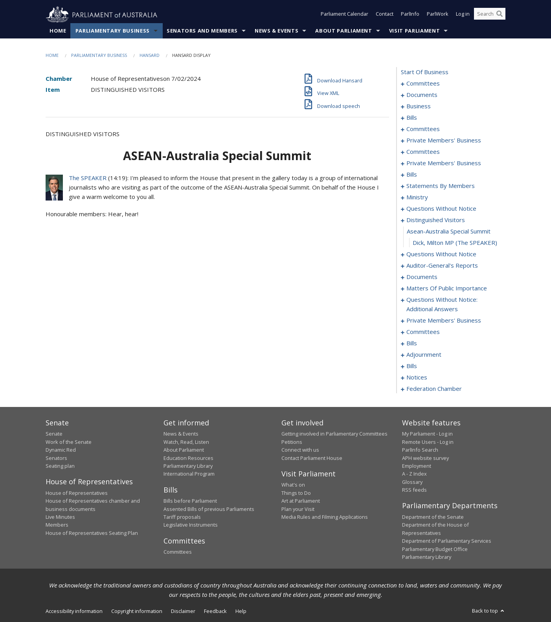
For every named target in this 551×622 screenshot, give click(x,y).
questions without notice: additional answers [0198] (442, 304)
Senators (56, 457)
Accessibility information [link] (74, 611)
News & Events (276, 31)
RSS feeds (414, 490)
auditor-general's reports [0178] (442, 266)
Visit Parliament (414, 31)
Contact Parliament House (311, 457)
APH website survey (425, 457)
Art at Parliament (300, 501)
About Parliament (343, 31)
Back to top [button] (488, 611)
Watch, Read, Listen (186, 441)
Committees (177, 552)
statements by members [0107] (440, 186)
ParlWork (437, 14)
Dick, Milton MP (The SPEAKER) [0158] (455, 243)
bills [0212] (411, 343)
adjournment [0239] (423, 355)
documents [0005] (421, 95)
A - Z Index (414, 474)
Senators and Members (202, 31)
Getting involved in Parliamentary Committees (334, 434)
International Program (189, 474)
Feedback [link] (215, 611)
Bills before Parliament (190, 501)
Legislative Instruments (190, 525)
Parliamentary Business (112, 31)
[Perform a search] (499, 15)
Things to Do (296, 492)
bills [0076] (411, 175)
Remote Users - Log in (428, 441)
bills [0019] (411, 118)
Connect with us (300, 450)
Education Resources (188, 457)
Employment (416, 466)
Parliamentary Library (188, 466)
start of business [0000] (424, 72)
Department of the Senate (433, 517)
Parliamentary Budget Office (435, 549)
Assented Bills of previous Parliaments (208, 509)
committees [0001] (423, 84)
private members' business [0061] (443, 140)
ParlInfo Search (420, 450)
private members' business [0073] (443, 163)
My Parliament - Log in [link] (427, 434)
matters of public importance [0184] (446, 288)
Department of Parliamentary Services (446, 541)
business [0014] (418, 106)
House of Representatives (77, 492)
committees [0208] (423, 332)
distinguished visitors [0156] (435, 220)
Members (57, 525)
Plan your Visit (297, 509)
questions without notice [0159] (441, 254)
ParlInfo (410, 14)
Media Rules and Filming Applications (324, 517)
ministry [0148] (417, 197)
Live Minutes (60, 517)
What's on (293, 485)
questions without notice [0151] (441, 209)
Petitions (291, 441)
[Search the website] (489, 15)
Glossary (412, 481)
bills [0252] (411, 366)
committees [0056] (423, 129)
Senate (54, 434)
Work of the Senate (69, 441)
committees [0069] (423, 152)
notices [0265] (416, 377)
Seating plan (60, 466)
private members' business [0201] (443, 321)
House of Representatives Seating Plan (92, 532)
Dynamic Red (61, 450)
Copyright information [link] (136, 611)
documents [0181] (421, 277)
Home (58, 31)
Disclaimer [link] (183, 611)
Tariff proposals (182, 517)
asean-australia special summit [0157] (448, 231)
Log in (463, 14)
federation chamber (434, 389)
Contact (384, 14)
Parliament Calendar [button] (344, 14)
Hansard (150, 55)
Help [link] (240, 611)
